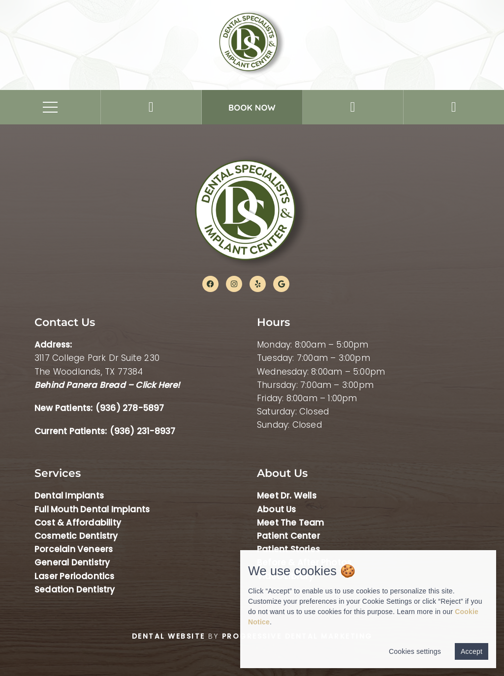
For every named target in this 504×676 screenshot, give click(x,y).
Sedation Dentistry (74, 589)
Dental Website (168, 636)
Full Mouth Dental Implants (92, 509)
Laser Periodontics (74, 576)
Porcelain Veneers (73, 549)
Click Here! (157, 385)
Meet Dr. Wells (286, 495)
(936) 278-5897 (129, 408)
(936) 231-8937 (143, 431)
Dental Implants (69, 495)
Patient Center (288, 536)
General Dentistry (72, 562)
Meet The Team (290, 523)
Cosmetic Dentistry (76, 536)
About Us (276, 509)
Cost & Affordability (77, 523)
